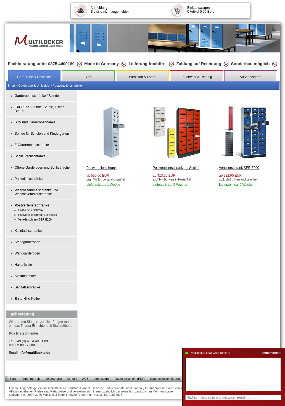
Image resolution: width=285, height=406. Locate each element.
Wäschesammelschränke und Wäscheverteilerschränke (36, 192)
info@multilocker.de (34, 353)
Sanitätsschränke (27, 287)
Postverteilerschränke (67, 85)
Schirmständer (25, 276)
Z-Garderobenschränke (32, 145)
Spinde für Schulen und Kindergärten (42, 134)
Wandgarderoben (27, 253)
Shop (11, 85)
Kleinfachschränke (28, 231)
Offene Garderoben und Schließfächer (43, 167)
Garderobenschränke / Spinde (37, 96)
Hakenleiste (23, 265)
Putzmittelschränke (29, 179)
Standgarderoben (27, 242)
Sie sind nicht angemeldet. (110, 10)
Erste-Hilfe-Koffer (27, 299)
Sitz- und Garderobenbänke (35, 122)
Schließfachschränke (30, 156)
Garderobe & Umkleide (33, 85)
